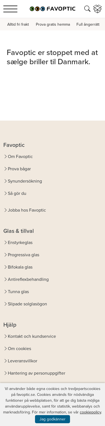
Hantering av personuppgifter (36, 373)
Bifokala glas (20, 267)
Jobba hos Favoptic (27, 210)
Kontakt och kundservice (32, 336)
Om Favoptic (20, 156)
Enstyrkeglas (20, 242)
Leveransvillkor (22, 361)
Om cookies (19, 348)
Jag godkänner (52, 419)
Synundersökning (25, 181)
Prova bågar (19, 169)
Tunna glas (18, 291)
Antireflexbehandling (28, 279)
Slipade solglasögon (27, 304)
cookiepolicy (90, 412)
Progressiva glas (23, 255)
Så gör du (17, 193)
